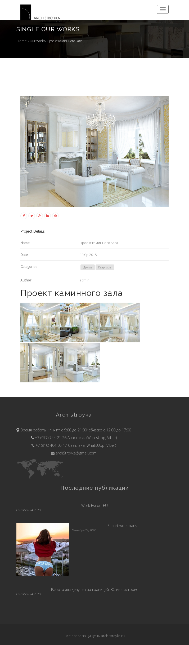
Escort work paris (122, 525)
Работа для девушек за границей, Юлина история (94, 589)
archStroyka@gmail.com (74, 453)
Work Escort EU (94, 505)
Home (22, 41)
